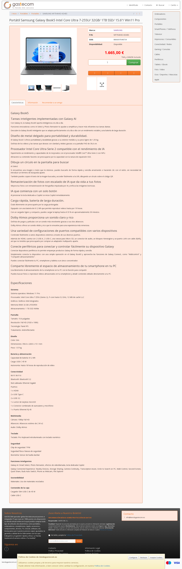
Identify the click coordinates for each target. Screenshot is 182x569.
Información (33, 102)
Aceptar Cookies (156, 558)
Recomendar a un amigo (52, 102)
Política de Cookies (102, 566)
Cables (157, 54)
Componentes (160, 19)
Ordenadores (160, 14)
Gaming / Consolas (162, 49)
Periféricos (159, 59)
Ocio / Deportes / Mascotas (166, 74)
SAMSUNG (118, 30)
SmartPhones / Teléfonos (165, 29)
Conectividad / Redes (163, 44)
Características (18, 102)
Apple (157, 79)
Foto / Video (160, 69)
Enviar (79, 541)
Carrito (173, 5)
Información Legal (92, 548)
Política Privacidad (55, 551)
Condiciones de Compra (58, 553)
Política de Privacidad (106, 530)
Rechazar (143, 558)
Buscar (160, 5)
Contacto (147, 5)
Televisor (158, 34)
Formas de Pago (92, 553)
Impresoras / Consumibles (165, 39)
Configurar (133, 558)
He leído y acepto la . (66, 535)
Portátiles (158, 24)
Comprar (133, 62)
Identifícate (132, 5)
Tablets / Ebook (161, 64)
